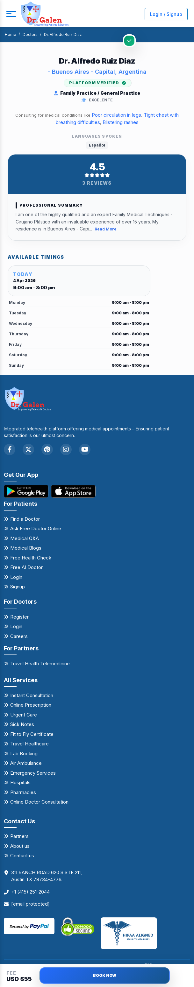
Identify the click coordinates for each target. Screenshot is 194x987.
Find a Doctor (25, 519)
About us (20, 846)
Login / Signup (166, 14)
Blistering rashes (121, 122)
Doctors (30, 34)
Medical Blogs (25, 548)
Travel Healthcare (29, 744)
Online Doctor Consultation (39, 802)
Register (19, 617)
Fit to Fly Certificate (32, 734)
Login (16, 577)
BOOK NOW (104, 975)
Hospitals (20, 782)
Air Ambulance (26, 763)
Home (10, 34)
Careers (19, 636)
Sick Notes (22, 724)
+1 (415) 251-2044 (30, 892)
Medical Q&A (24, 538)
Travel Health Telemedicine (40, 664)
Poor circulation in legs (116, 115)
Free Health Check (30, 558)
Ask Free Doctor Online (35, 529)
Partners (19, 836)
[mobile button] (11, 14)
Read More (106, 229)
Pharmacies (23, 792)
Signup (17, 587)
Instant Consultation (31, 695)
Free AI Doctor (26, 568)
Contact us (22, 856)
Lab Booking (24, 754)
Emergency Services (33, 773)
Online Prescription (30, 705)
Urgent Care (23, 715)
